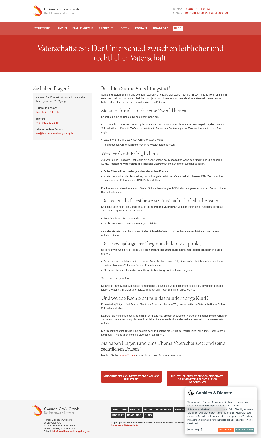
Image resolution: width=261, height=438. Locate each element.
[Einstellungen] (194, 429)
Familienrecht (82, 28)
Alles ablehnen (226, 429)
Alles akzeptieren (244, 429)
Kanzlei (61, 28)
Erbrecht (106, 28)
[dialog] (221, 410)
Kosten (124, 28)
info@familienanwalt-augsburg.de (205, 12)
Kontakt (141, 28)
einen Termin (127, 355)
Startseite (42, 28)
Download (160, 28)
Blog (177, 28)
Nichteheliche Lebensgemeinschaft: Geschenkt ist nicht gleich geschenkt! (197, 378)
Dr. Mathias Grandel (158, 409)
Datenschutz (131, 425)
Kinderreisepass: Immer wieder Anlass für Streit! (131, 376)
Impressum (117, 425)
